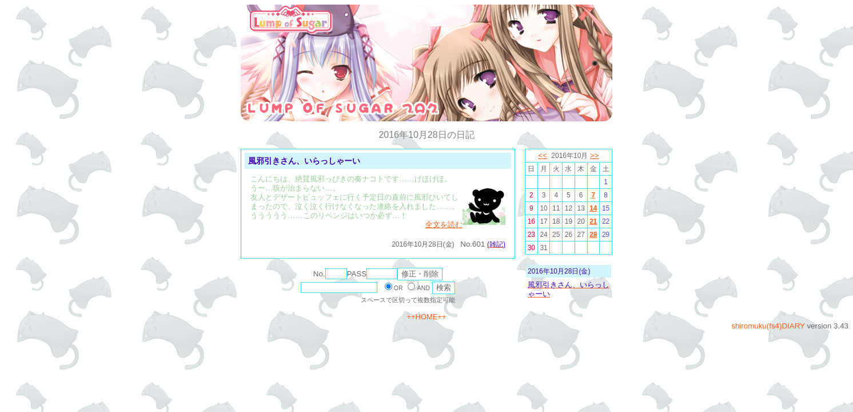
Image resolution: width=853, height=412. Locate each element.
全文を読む (444, 224)
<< (542, 155)
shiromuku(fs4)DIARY (767, 326)
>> (594, 155)
